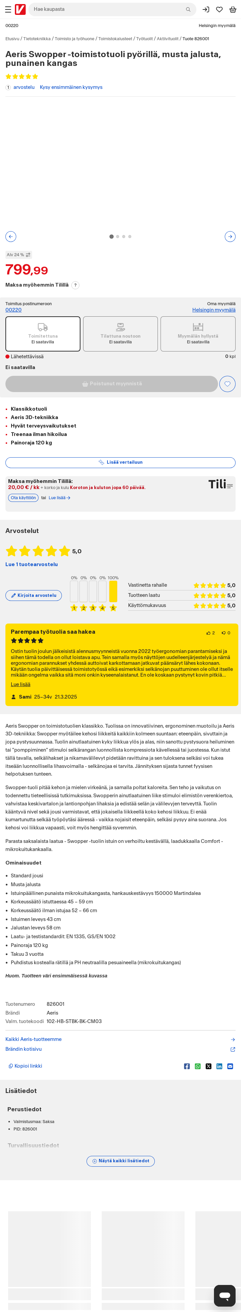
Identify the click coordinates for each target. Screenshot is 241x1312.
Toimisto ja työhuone (74, 39)
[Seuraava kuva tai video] (230, 236)
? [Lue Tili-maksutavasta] (75, 285)
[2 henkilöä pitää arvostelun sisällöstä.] (210, 633)
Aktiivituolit (167, 39)
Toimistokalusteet (115, 39)
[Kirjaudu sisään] (206, 9)
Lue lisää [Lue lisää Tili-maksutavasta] (60, 498)
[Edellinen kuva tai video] (10, 236)
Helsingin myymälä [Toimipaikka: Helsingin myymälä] (217, 26)
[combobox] (112, 9)
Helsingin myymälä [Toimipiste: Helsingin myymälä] (214, 310)
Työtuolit (144, 39)
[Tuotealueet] (8, 9)
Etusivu (12, 39)
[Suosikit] (219, 9)
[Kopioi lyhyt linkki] (93, 1066)
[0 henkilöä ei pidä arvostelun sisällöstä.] (226, 633)
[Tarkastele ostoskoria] (233, 9)
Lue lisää (20, 684)
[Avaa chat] (225, 1296)
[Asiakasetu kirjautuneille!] (227, 384)
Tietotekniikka (37, 39)
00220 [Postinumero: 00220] (11, 26)
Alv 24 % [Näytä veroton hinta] (19, 255)
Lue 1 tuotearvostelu (31, 564)
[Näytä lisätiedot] (121, 1161)
